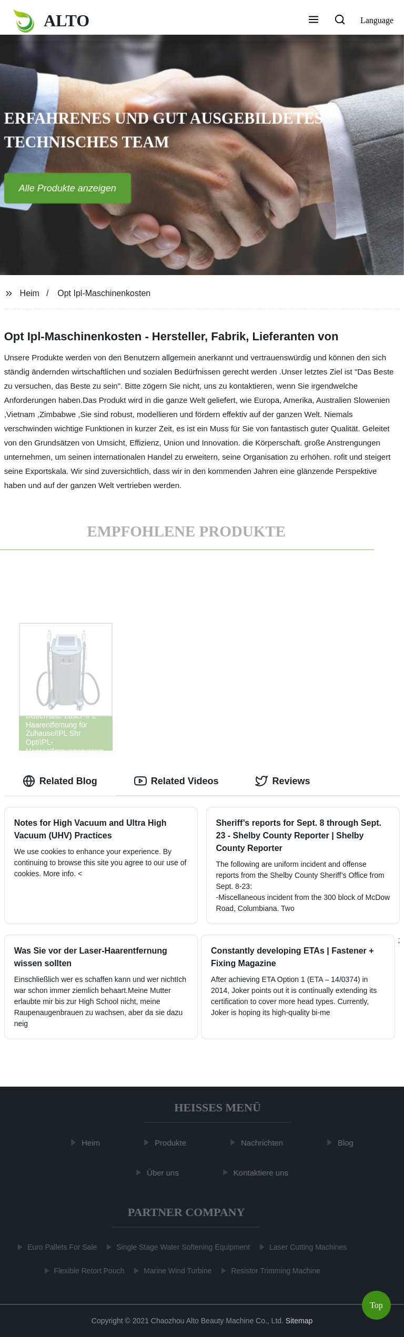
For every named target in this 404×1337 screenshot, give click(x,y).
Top (376, 1305)
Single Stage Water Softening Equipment (181, 1247)
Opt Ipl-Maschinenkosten (103, 293)
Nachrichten (264, 1142)
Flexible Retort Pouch (87, 1271)
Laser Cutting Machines (306, 1247)
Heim (29, 293)
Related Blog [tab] (60, 781)
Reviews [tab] (282, 781)
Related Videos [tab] (176, 781)
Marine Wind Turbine (175, 1271)
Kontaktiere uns (263, 1172)
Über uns (165, 1172)
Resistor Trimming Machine (273, 1271)
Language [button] (376, 20)
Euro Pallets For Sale (60, 1247)
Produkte (172, 1142)
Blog (348, 1142)
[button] (313, 20)
